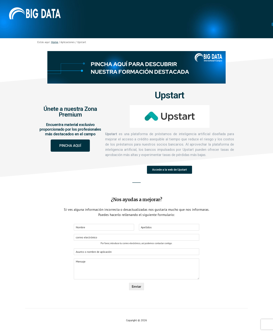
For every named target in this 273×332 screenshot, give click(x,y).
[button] (70, 146)
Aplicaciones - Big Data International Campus (35, 14)
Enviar (136, 286)
